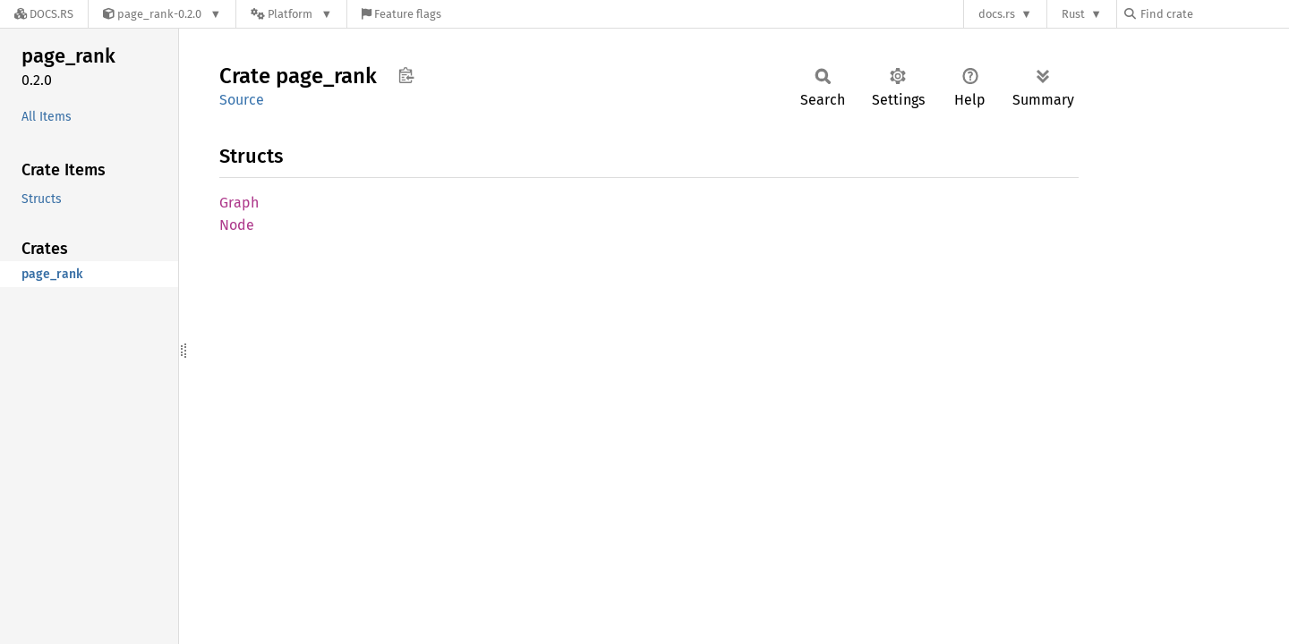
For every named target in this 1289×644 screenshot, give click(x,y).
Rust (1073, 14)
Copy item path (406, 75)
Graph (239, 202)
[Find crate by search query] (1214, 14)
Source (241, 99)
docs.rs (996, 14)
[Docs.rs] (44, 14)
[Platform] (291, 14)
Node (236, 224)
